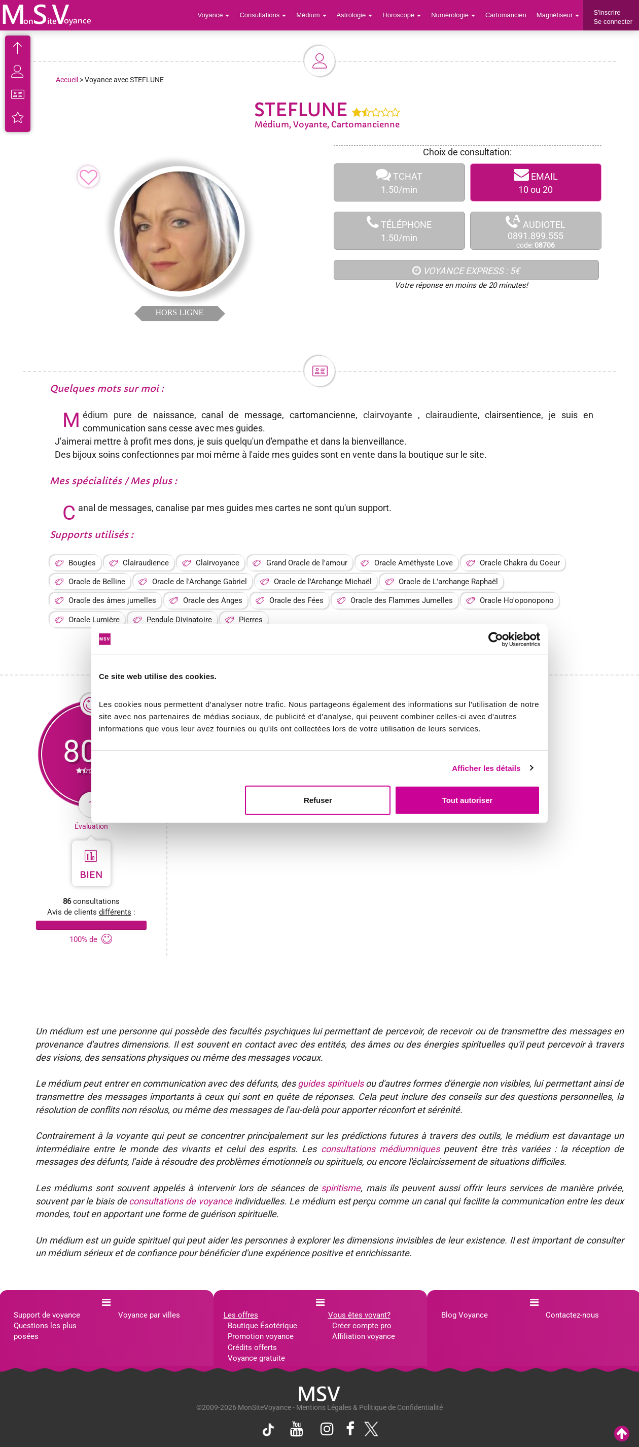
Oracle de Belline (96, 581)
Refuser (318, 800)
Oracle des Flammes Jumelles (401, 600)
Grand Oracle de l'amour (306, 562)
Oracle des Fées (296, 600)
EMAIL (535, 182)
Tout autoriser (467, 800)
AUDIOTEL (535, 231)
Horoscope (401, 15)
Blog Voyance (464, 1315)
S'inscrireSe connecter (612, 17)
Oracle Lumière (94, 619)
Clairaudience (146, 562)
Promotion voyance (261, 1336)
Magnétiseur (558, 15)
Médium (311, 15)
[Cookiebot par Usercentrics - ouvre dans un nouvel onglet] (495, 639)
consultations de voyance (180, 1201)
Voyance (214, 15)
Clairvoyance (217, 562)
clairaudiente (451, 415)
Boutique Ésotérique (262, 1325)
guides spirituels (330, 1083)
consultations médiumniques (380, 1148)
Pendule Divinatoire (179, 619)
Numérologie (453, 15)
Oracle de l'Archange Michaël (323, 581)
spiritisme (341, 1188)
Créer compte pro (362, 1325)
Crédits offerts (252, 1347)
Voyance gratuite (256, 1358)
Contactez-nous (572, 1315)
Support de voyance (47, 1315)
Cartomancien (505, 15)
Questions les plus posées (45, 1331)
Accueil (67, 80)
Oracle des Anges (212, 600)
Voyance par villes (149, 1315)
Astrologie (355, 15)
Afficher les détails (486, 767)
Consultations (262, 15)
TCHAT (399, 182)
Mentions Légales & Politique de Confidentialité (369, 1407)
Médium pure (107, 415)
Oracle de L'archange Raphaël (448, 581)
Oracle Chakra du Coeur (520, 562)
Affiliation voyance (363, 1336)
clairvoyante (387, 415)
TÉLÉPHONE (399, 231)
